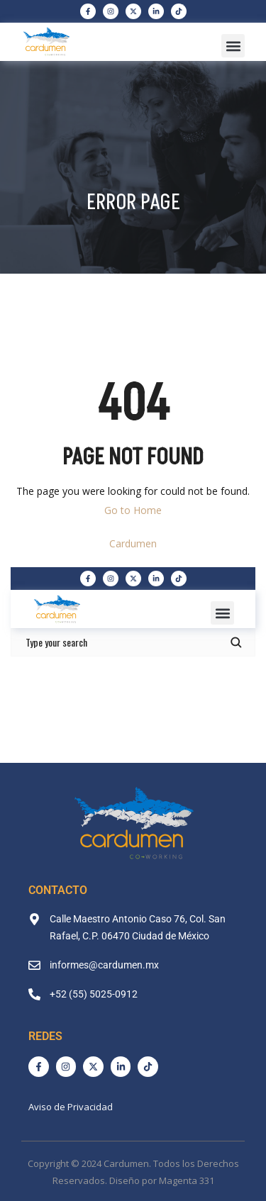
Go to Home (133, 510)
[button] (233, 45)
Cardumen (133, 543)
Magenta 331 (186, 1180)
